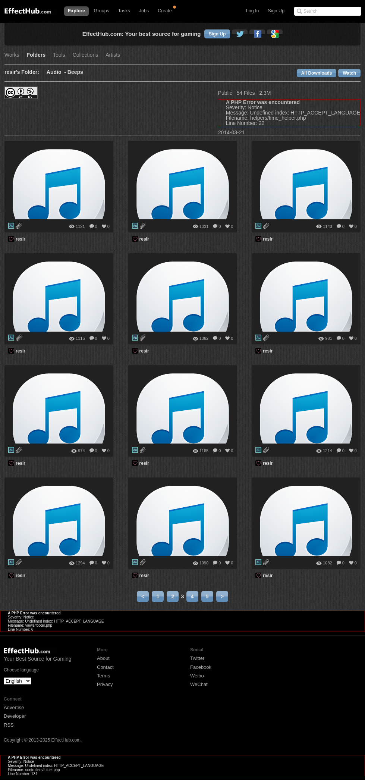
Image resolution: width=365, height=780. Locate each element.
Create (165, 10)
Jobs (144, 10)
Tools (59, 55)
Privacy (105, 684)
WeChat (199, 684)
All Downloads (316, 73)
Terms (103, 676)
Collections (85, 55)
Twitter (197, 658)
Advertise (14, 707)
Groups (101, 10)
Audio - (57, 72)
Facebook (200, 667)
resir (20, 239)
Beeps (75, 72)
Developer (15, 716)
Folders (35, 55)
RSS (9, 725)
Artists (113, 55)
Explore (76, 10)
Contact (105, 667)
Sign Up (276, 10)
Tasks (124, 10)
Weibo (197, 676)
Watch (349, 73)
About (103, 658)
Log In (252, 10)
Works (11, 55)
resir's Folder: (21, 72)
